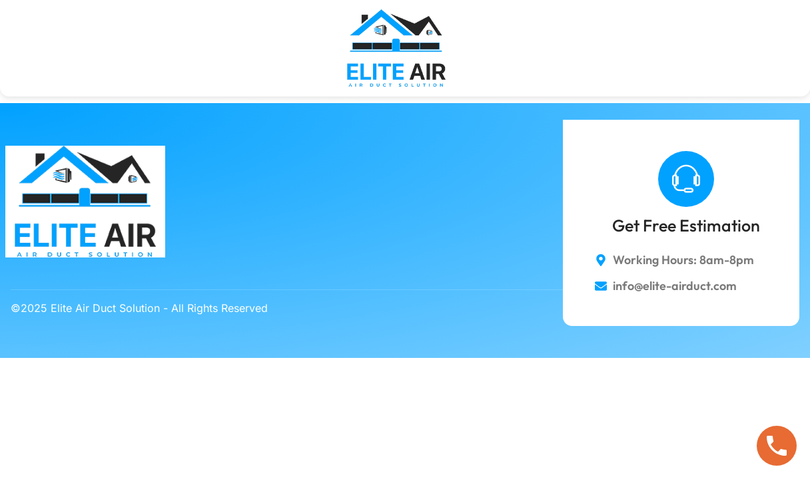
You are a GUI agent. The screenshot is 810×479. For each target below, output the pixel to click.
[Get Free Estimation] (686, 179)
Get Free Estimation (686, 225)
